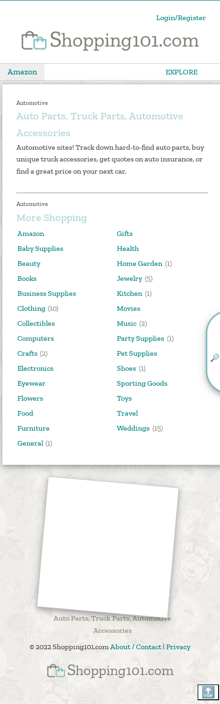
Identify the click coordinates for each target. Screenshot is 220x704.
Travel (127, 413)
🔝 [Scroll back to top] (208, 692)
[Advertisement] (108, 547)
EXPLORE (181, 71)
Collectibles (36, 323)
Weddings (133, 428)
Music (127, 323)
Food (25, 413)
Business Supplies (46, 293)
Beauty (28, 263)
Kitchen (129, 293)
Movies (128, 308)
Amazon (22, 71)
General (30, 443)
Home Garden (139, 263)
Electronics (35, 368)
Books (27, 278)
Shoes (126, 368)
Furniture (33, 428)
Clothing (31, 308)
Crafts (27, 353)
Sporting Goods (142, 383)
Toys (124, 398)
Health (128, 248)
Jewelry (129, 278)
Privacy (178, 646)
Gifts (125, 233)
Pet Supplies (137, 353)
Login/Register (181, 17)
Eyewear (31, 383)
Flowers (30, 398)
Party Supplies (140, 338)
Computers (35, 338)
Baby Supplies (40, 248)
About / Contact (135, 646)
